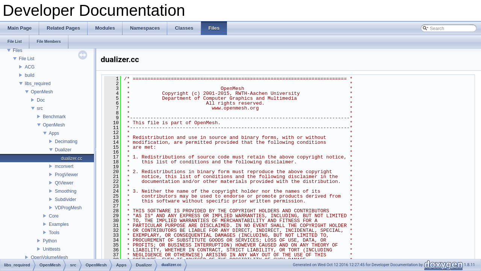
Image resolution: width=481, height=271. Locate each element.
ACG (30, 67)
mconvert (64, 166)
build (29, 75)
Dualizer (63, 149)
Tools (54, 232)
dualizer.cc (71, 158)
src (40, 108)
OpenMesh (42, 91)
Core (54, 216)
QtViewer (64, 183)
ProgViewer (66, 174)
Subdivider (65, 199)
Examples (59, 224)
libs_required (38, 83)
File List (26, 58)
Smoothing (65, 191)
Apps (54, 133)
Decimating (66, 141)
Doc (41, 100)
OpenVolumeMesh (49, 257)
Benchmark (54, 116)
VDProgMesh (68, 207)
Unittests (52, 249)
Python (50, 241)
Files (17, 50)
